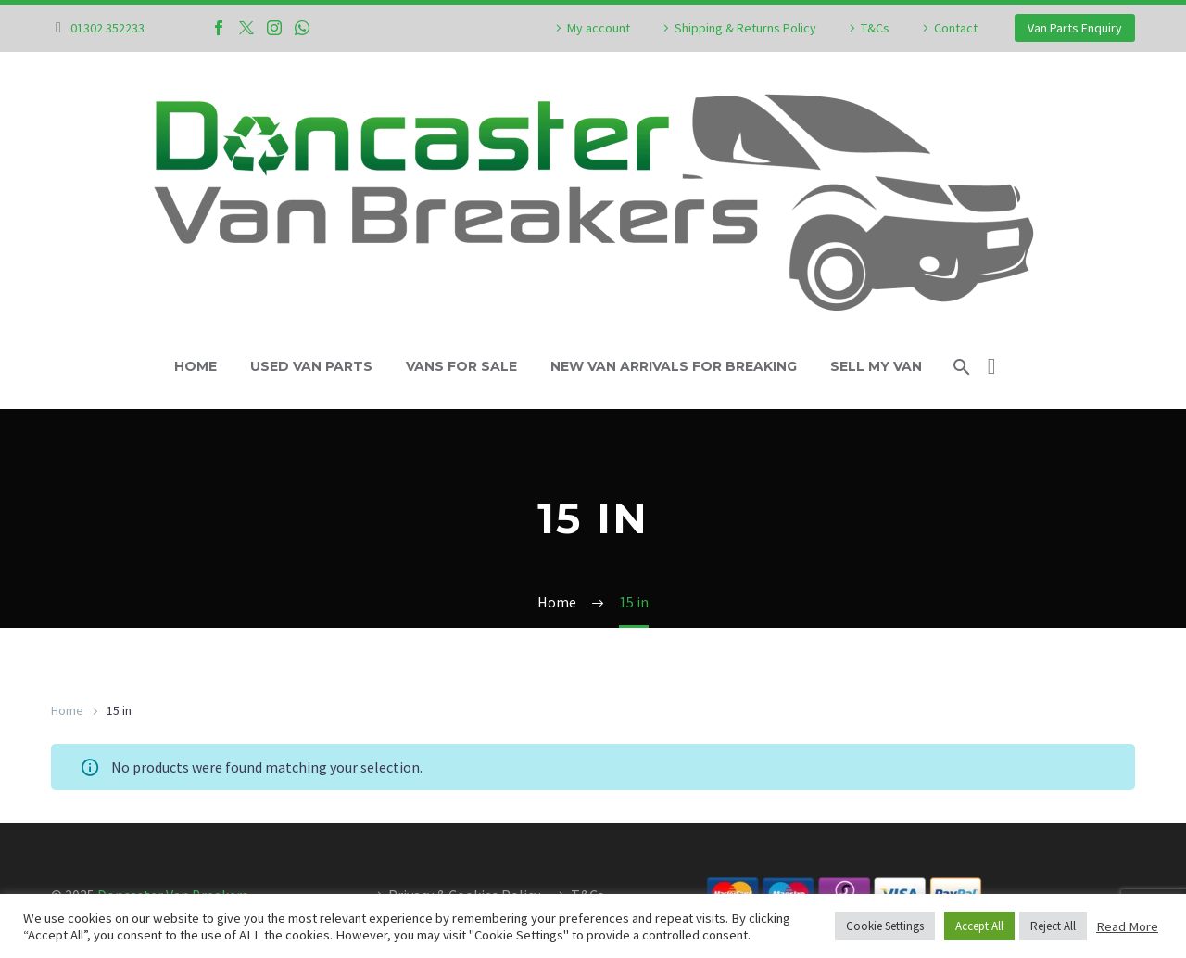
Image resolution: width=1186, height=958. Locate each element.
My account (598, 27)
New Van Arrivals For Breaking (673, 366)
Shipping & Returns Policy (745, 27)
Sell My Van (876, 366)
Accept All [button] (979, 926)
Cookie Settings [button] (885, 926)
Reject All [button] (1053, 926)
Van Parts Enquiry (1075, 27)
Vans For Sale (461, 366)
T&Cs (875, 27)
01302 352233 (107, 27)
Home (195, 366)
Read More (1127, 926)
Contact (956, 27)
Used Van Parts (311, 366)
